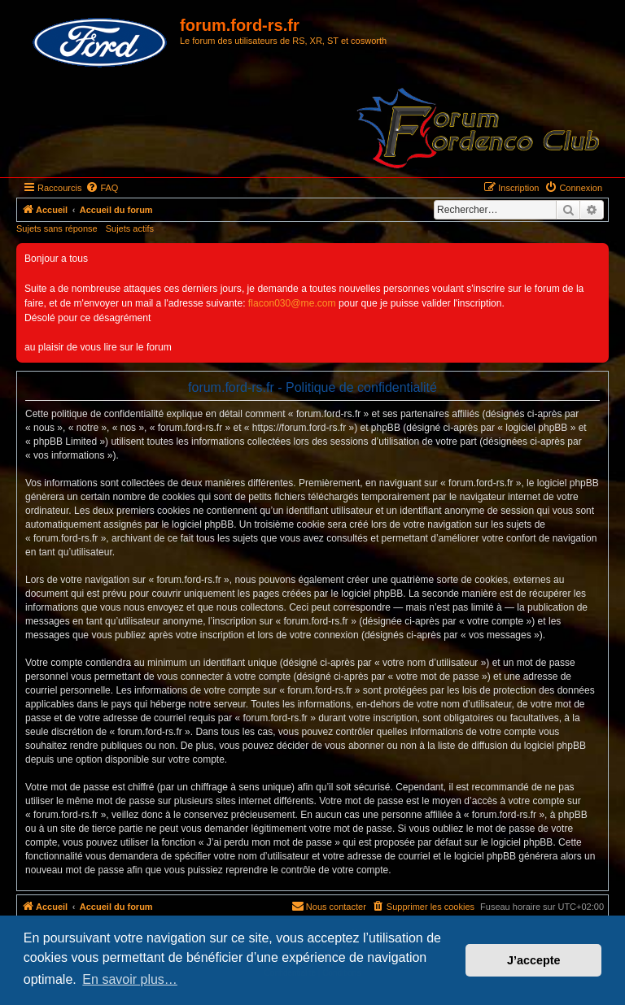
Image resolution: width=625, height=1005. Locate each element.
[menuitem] (101, 188)
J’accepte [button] (534, 960)
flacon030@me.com (292, 303)
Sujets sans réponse (57, 228)
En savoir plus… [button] (129, 979)
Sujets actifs (130, 228)
